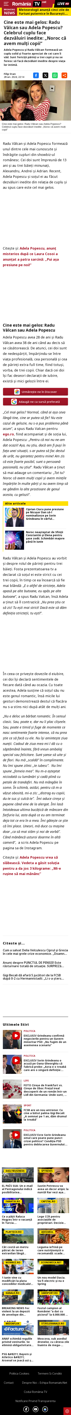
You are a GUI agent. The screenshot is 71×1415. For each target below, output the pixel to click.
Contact (9, 1382)
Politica (29, 1031)
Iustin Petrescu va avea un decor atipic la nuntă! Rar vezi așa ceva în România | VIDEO (53, 1189)
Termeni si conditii (50, 1373)
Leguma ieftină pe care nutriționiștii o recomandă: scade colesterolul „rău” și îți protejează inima (52, 1250)
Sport (27, 1105)
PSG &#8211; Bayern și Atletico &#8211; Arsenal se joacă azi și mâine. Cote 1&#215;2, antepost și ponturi (17, 1357)
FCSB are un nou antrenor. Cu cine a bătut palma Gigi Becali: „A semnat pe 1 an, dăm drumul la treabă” (45, 1115)
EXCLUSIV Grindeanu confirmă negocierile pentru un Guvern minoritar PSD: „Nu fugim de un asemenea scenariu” (45, 1040)
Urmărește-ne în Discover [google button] (35, 392)
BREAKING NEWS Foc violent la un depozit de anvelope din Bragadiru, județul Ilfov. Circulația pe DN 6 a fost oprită (17, 1311)
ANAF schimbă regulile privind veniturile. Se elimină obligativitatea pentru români (17, 1342)
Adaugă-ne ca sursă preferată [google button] (35, 402)
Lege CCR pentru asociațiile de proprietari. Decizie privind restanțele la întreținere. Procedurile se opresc (52, 1220)
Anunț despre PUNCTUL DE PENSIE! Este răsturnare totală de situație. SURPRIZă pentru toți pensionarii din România (32, 964)
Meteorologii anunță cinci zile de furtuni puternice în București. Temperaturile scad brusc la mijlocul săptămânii (44, 11)
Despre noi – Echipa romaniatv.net (44, 1382)
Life (26, 1080)
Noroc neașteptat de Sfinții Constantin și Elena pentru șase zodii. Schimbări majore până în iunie (45, 537)
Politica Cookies (19, 1373)
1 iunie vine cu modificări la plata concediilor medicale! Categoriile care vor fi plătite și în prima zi (16, 1281)
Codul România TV (35, 1391)
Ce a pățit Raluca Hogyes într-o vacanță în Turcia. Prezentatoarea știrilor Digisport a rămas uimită (17, 1220)
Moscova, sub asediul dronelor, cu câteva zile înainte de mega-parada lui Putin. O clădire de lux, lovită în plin (53, 1342)
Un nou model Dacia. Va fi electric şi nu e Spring (51, 1281)
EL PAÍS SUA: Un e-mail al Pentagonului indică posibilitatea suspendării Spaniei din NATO (17, 1189)
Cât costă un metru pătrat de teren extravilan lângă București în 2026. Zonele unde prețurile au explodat (16, 1250)
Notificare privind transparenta (35, 1401)
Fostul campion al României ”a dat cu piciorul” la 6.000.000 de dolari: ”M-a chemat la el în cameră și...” (53, 1311)
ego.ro (8, 434)
